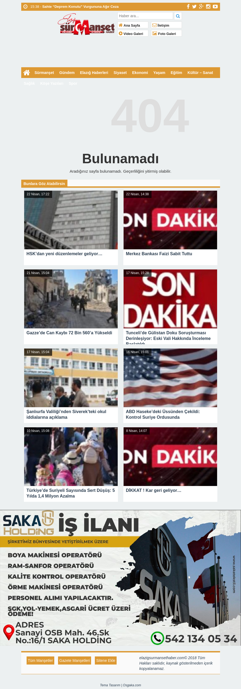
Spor (73, 83)
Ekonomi (140, 72)
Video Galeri (131, 34)
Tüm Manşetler (40, 660)
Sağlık (29, 83)
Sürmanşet (44, 72)
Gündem (67, 72)
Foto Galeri (164, 34)
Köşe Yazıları (51, 83)
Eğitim (176, 72)
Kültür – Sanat (200, 72)
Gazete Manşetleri (74, 660)
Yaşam (159, 72)
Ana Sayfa (129, 25)
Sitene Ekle (105, 660)
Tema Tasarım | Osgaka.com (120, 685)
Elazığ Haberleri (94, 72)
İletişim (160, 25)
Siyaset (120, 72)
